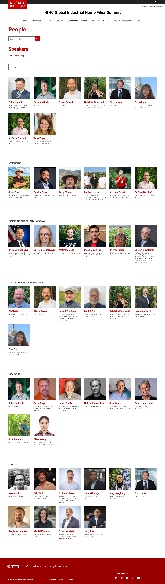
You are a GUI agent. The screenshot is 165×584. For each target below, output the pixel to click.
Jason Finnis (65, 403)
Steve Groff (14, 192)
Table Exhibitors (97, 21)
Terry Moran (65, 192)
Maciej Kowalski (42, 531)
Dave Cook (13, 493)
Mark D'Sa (89, 311)
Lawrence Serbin (143, 311)
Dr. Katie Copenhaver (44, 250)
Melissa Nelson (92, 192)
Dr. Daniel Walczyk (144, 250)
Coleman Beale (41, 102)
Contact (140, 21)
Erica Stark (140, 102)
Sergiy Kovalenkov (18, 531)
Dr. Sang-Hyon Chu (18, 250)
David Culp (39, 403)
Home (24, 21)
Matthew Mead (66, 250)
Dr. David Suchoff (17, 138)
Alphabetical (18, 56)
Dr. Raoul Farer (66, 493)
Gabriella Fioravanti (94, 102)
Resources (70, 579)
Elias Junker (115, 102)
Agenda (48, 21)
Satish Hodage (91, 493)
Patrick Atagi (15, 102)
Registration (36, 21)
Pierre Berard (66, 102)
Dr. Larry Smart (117, 192)
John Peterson (15, 439)
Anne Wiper (39, 138)
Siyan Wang (40, 439)
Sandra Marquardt (144, 403)
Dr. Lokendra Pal (92, 250)
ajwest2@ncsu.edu (65, 538)
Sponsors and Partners (77, 21)
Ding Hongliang (117, 493)
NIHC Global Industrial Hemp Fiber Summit (82, 12)
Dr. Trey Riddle (116, 250)
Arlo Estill (39, 493)
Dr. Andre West (66, 531)
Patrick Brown (41, 192)
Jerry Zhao (89, 531)
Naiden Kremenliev (94, 403)
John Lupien (115, 403)
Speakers (60, 21)
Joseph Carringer (68, 311)
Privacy (61, 579)
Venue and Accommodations (120, 21)
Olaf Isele (13, 311)
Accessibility (52, 579)
